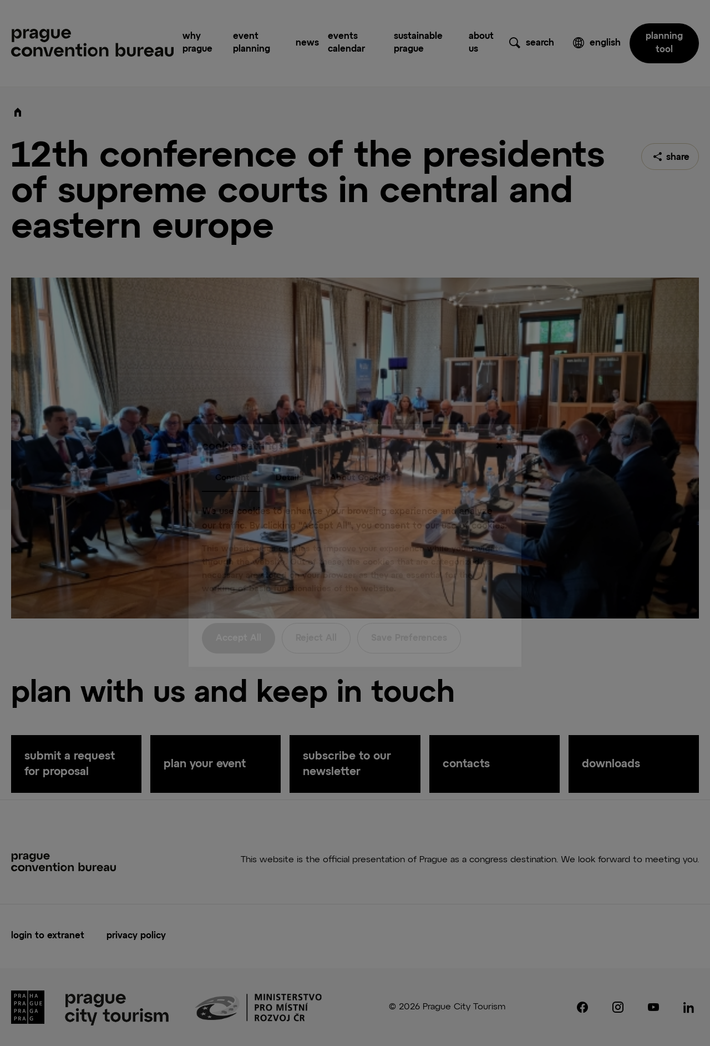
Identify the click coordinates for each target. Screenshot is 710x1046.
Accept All (238, 616)
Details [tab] (289, 455)
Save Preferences (409, 616)
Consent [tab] (232, 455)
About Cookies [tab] (360, 455)
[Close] (499, 424)
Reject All (316, 616)
